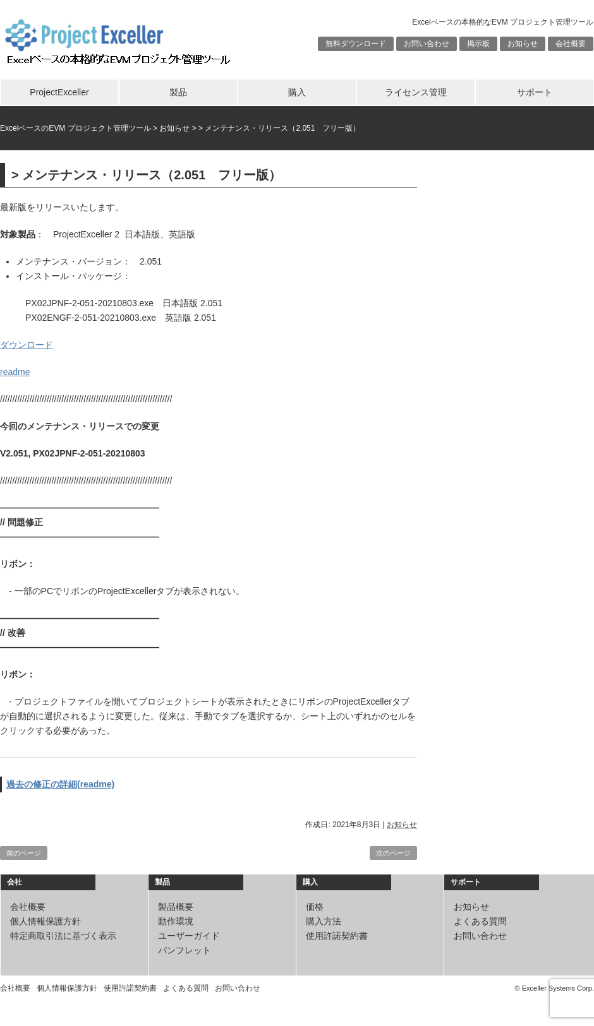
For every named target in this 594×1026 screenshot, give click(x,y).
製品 (178, 92)
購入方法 (323, 921)
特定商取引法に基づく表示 (63, 936)
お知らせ (522, 43)
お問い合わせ (426, 43)
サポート (534, 92)
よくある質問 (480, 921)
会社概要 (570, 43)
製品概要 (175, 907)
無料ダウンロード (355, 43)
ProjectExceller (59, 92)
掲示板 (478, 43)
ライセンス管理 (416, 92)
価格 (315, 907)
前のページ (23, 853)
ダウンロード (26, 345)
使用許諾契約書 (337, 936)
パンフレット (184, 950)
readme (15, 372)
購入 (297, 92)
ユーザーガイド (189, 936)
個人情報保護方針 (45, 921)
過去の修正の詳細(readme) (60, 784)
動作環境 (175, 921)
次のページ (393, 853)
